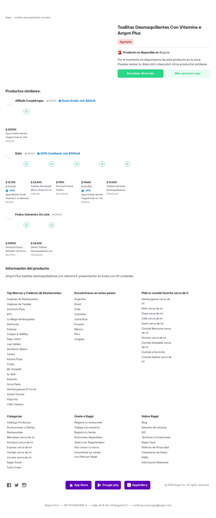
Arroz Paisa (14, 384)
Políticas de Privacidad (155, 447)
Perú (77, 334)
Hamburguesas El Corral (21, 389)
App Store (78, 485)
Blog (144, 422)
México (78, 329)
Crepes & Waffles (17, 334)
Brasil (77, 304)
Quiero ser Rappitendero (89, 442)
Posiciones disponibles (88, 437)
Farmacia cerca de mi (20, 442)
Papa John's (14, 339)
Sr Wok (11, 374)
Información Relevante (155, 462)
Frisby (10, 364)
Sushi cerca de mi (152, 323)
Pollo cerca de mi (152, 308)
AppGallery (137, 485)
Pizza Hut (12, 399)
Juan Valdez (14, 344)
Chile (77, 309)
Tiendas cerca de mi (19, 452)
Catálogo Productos (19, 422)
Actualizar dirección (140, 73)
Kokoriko (12, 379)
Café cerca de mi (152, 318)
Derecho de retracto (154, 427)
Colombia (80, 314)
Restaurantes (15, 432)
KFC (9, 314)
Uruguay (79, 339)
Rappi (8, 17)
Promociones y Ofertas (21, 427)
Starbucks (13, 324)
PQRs (145, 457)
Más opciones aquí (187, 73)
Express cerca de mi (19, 447)
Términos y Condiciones (156, 437)
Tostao (11, 354)
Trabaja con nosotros (87, 427)
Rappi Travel (14, 462)
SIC (144, 432)
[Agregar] (26, 111)
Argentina (80, 299)
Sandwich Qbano (17, 349)
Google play (108, 485)
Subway (11, 329)
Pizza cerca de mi (152, 313)
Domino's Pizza (16, 309)
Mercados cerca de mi (20, 437)
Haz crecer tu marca (86, 447)
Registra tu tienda (85, 432)
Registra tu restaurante (88, 422)
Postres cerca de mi (154, 338)
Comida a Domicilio (153, 352)
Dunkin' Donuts (15, 394)
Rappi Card (148, 442)
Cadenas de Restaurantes (22, 299)
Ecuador (79, 324)
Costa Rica (81, 319)
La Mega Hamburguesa (21, 319)
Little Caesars (15, 404)
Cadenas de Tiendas (19, 304)
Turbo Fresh (14, 467)
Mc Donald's (14, 369)
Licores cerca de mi (19, 457)
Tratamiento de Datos (154, 452)
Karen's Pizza (14, 359)
